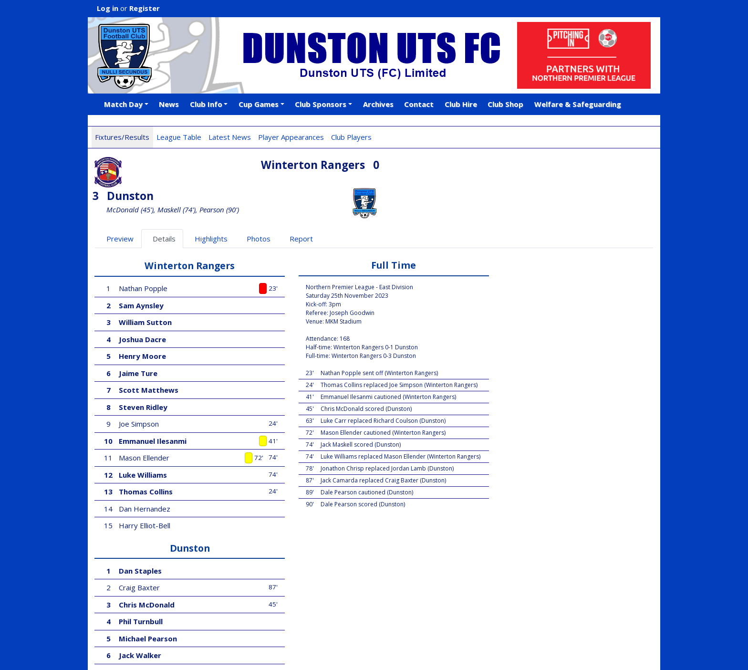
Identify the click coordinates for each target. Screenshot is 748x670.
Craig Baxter (521, 274)
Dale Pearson (524, 426)
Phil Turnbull (523, 308)
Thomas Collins (146, 460)
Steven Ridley (143, 376)
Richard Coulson (527, 410)
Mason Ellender (144, 426)
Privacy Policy (201, 652)
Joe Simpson (139, 393)
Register (144, 8)
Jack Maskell (523, 393)
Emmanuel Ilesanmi (153, 410)
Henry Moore (142, 325)
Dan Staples (522, 257)
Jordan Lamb (521, 359)
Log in (107, 8)
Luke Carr (518, 444)
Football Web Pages (216, 623)
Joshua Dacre (142, 308)
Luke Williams (143, 444)
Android (239, 634)
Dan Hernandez (145, 477)
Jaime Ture (138, 342)
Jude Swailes (521, 477)
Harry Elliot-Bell (145, 494)
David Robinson (528, 376)
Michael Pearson (530, 325)
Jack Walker (522, 342)
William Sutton (145, 291)
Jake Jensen (519, 511)
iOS (208, 634)
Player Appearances (291, 137)
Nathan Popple (143, 257)
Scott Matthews (149, 359)
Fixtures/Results (122, 137)
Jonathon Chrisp (530, 460)
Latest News (229, 137)
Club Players (351, 137)
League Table (178, 137)
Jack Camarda (526, 494)
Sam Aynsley (141, 274)
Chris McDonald (529, 291)
